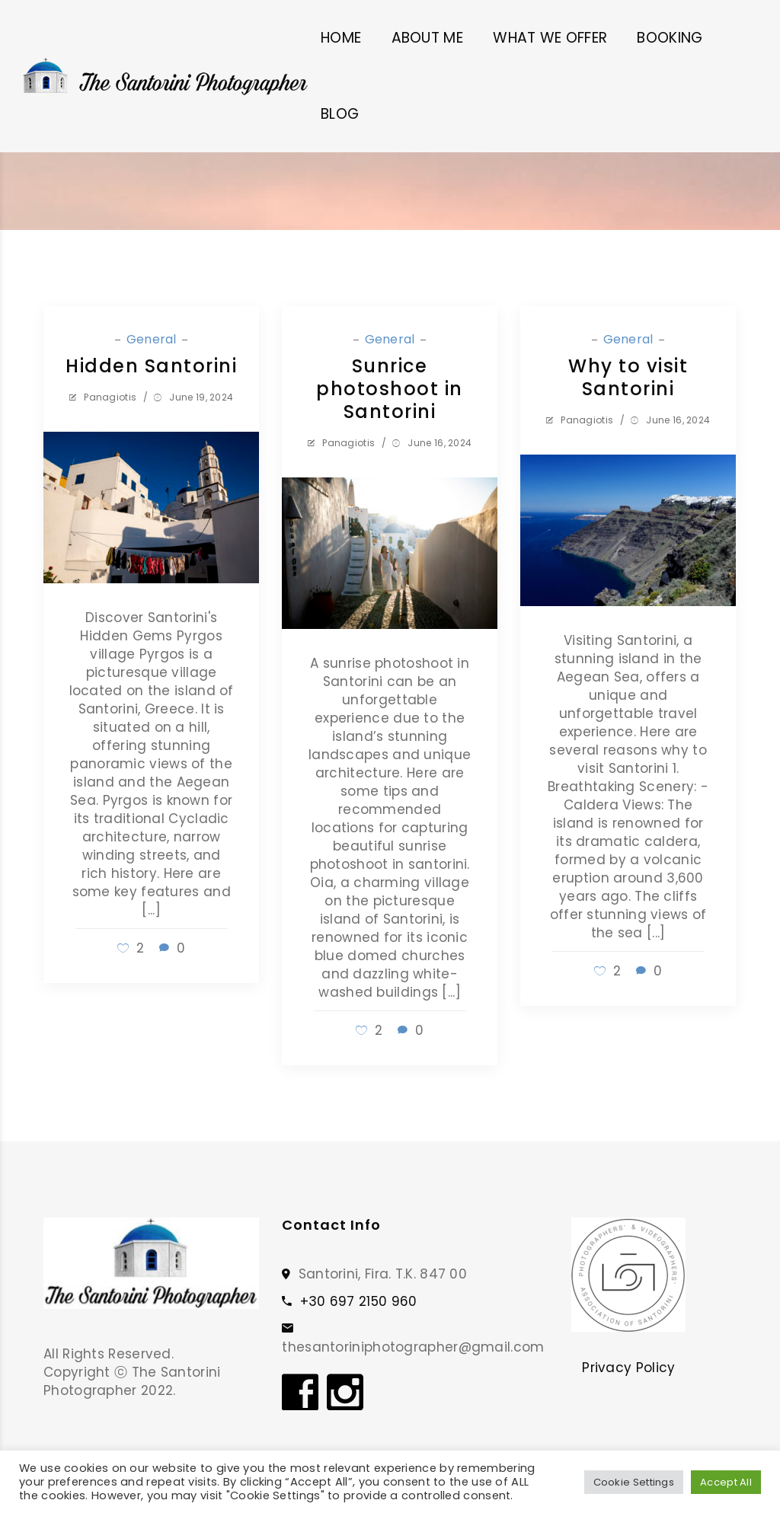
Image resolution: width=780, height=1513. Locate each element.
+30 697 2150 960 (358, 1301)
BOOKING (669, 37)
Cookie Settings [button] (634, 1482)
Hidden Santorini (151, 365)
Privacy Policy (628, 1367)
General (153, 339)
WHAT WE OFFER (550, 37)
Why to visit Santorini (628, 377)
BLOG (340, 114)
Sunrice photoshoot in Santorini (389, 388)
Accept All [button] (726, 1482)
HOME (341, 37)
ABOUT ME (427, 37)
